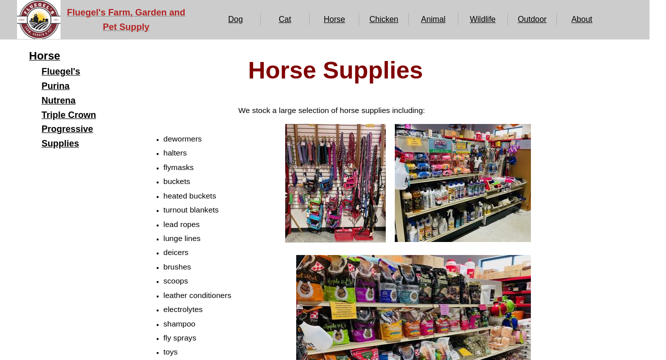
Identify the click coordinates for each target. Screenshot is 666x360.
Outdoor (532, 19)
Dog (235, 19)
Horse (334, 19)
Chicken (383, 19)
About (581, 19)
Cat (285, 19)
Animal (433, 19)
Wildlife (483, 19)
